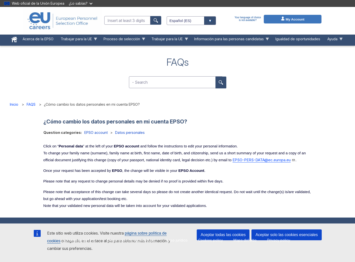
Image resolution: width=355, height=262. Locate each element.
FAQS (31, 104)
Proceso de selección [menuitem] (122, 40)
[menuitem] (14, 38)
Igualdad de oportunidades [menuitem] (297, 39)
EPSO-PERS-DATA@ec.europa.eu (263, 160)
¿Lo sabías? (80, 3)
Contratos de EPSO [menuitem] (81, 240)
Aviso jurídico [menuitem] (177, 240)
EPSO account (96, 132)
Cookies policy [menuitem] (210, 240)
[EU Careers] (62, 21)
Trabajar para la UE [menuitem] (77, 40)
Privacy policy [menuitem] (278, 240)
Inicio (14, 104)
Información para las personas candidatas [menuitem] (230, 40)
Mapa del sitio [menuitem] (245, 240)
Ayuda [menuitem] (333, 40)
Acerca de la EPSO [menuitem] (38, 39)
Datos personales (130, 132)
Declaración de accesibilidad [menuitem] (131, 240)
